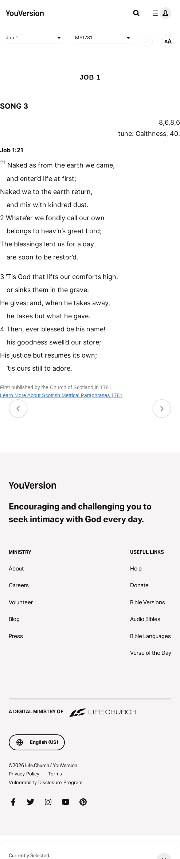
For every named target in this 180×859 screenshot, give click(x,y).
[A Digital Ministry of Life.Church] (90, 708)
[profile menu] (160, 13)
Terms (55, 774)
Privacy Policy (24, 774)
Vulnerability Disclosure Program (45, 782)
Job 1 (34, 37)
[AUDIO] (147, 41)
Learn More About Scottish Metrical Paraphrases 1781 (61, 395)
